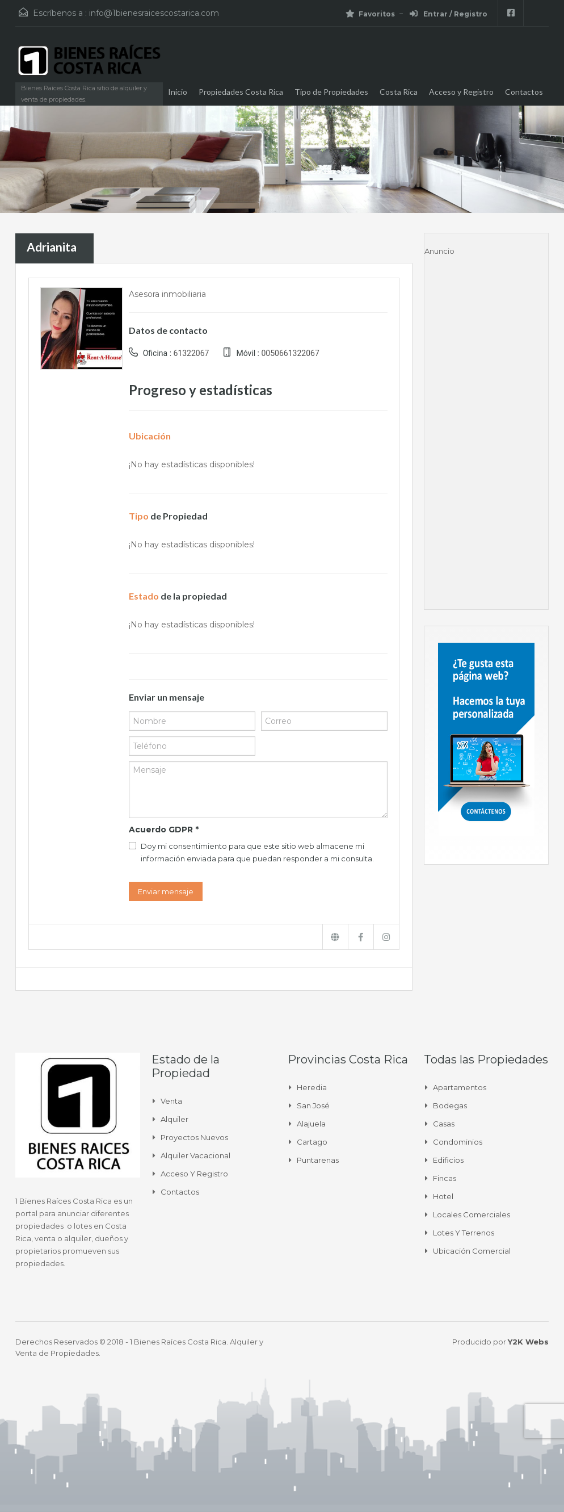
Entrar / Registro (448, 14)
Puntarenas (318, 1160)
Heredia (312, 1087)
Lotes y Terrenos (463, 1232)
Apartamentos (459, 1087)
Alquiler (174, 1119)
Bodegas (450, 1105)
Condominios (457, 1141)
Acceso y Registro (461, 92)
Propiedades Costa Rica (241, 92)
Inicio (177, 92)
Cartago (312, 1141)
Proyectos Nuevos (194, 1137)
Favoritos (370, 14)
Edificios (448, 1160)
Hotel (443, 1196)
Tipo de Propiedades (331, 92)
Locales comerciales (471, 1214)
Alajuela (311, 1123)
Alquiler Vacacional (195, 1155)
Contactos (524, 92)
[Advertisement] (486, 427)
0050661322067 (290, 353)
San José (313, 1105)
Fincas (444, 1178)
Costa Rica (399, 92)
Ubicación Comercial (472, 1250)
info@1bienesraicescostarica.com (154, 13)
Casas (443, 1123)
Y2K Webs (528, 1341)
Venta (171, 1100)
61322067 (191, 353)
